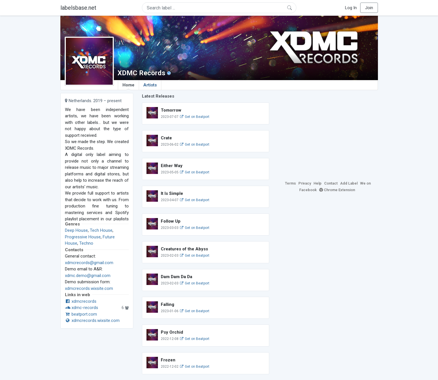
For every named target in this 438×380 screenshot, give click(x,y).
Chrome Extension (337, 190)
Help (318, 183)
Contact (331, 183)
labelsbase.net (78, 7)
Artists (150, 85)
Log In (351, 7)
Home (128, 86)
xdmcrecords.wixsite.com (89, 288)
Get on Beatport (194, 117)
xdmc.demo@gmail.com (87, 275)
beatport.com (81, 314)
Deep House (76, 230)
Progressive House (83, 237)
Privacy (304, 183)
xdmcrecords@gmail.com (89, 262)
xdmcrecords (80, 301)
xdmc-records (81, 307)
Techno (86, 243)
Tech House (101, 230)
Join (369, 7)
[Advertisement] (328, 133)
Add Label (349, 183)
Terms (290, 183)
